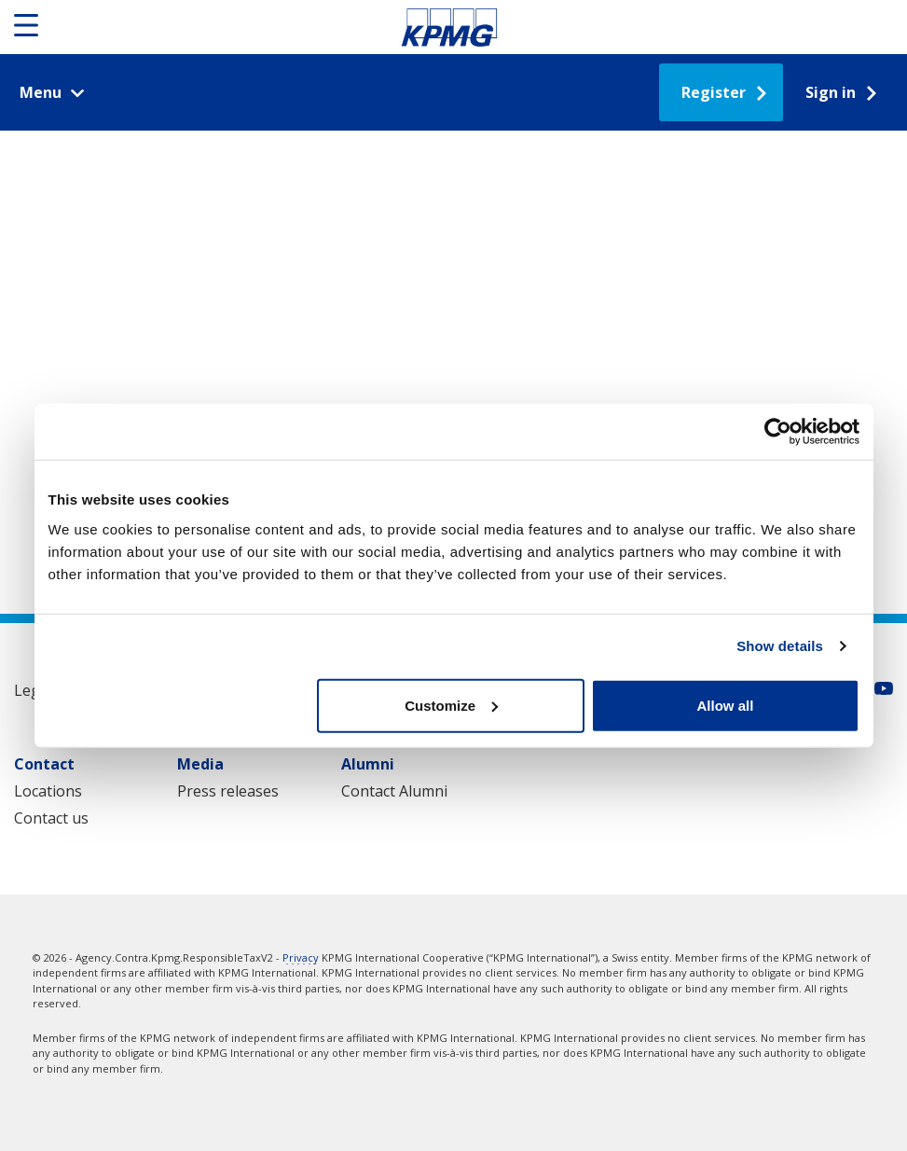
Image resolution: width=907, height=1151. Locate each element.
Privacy (300, 957)
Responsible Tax (449, 27)
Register (713, 92)
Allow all (725, 705)
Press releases (228, 791)
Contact (44, 764)
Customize (451, 705)
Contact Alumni (394, 791)
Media (200, 764)
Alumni (367, 764)
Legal (33, 690)
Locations (48, 791)
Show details (779, 646)
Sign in (830, 92)
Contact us (51, 818)
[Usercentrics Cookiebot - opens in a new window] (777, 432)
